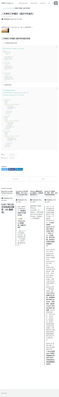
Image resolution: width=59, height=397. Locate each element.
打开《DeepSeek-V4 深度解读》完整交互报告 (21, 224)
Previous (15, 180)
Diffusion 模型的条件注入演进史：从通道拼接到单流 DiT (36, 194)
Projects (42, 3)
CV (49, 3)
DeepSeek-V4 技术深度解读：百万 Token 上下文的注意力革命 (22, 194)
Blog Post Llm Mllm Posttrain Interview (7, 193)
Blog (54, 3)
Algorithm (12, 155)
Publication (33, 3)
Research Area (23, 3)
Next (43, 180)
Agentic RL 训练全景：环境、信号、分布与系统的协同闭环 (50, 194)
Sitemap (3, 393)
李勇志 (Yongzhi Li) (7, 3)
